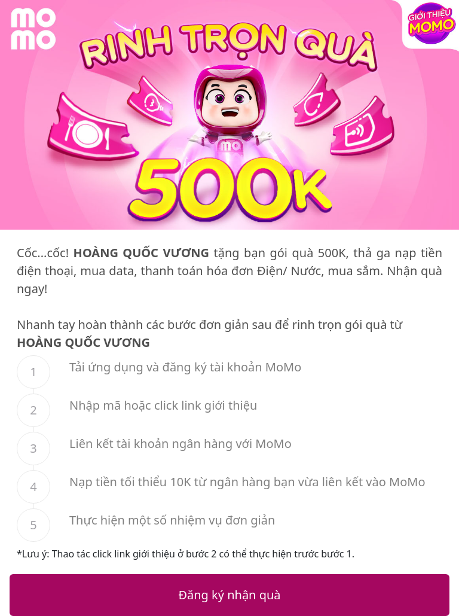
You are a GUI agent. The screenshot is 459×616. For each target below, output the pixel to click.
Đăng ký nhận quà (229, 595)
